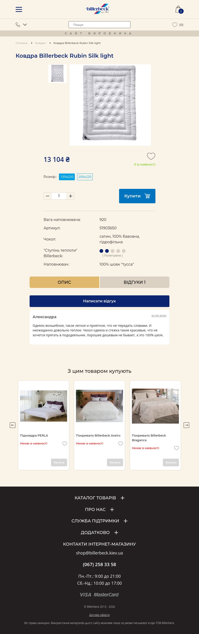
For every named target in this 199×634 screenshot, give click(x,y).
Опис (64, 282)
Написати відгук (99, 301)
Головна (21, 43)
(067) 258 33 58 (99, 564)
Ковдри (40, 43)
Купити (137, 196)
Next (186, 425)
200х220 (85, 176)
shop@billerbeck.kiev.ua (99, 553)
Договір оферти (99, 615)
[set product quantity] (59, 196)
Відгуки (135, 282)
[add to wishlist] (151, 158)
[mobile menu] (19, 9)
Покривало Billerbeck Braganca (149, 438)
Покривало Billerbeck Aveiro (98, 435)
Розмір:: (50, 177)
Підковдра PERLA (34, 435)
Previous (12, 425)
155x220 (66, 176)
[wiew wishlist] (175, 25)
